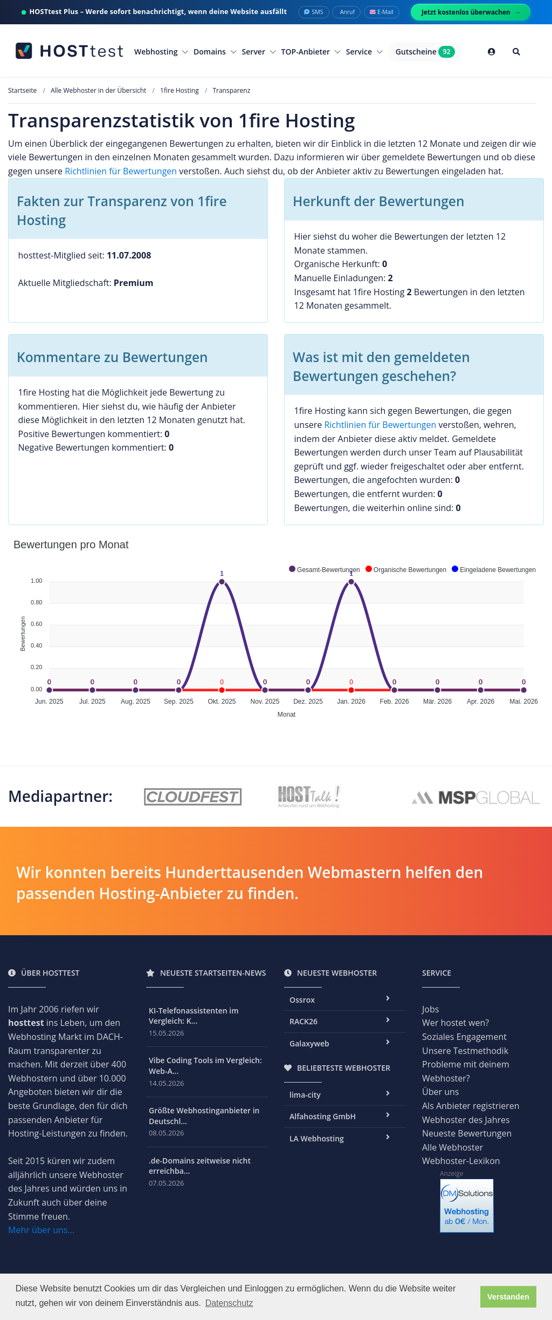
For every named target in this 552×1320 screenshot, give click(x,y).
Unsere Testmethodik (465, 1051)
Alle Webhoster (452, 1147)
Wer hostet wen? (455, 1023)
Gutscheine (425, 52)
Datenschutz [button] (229, 1303)
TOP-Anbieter (311, 51)
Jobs (430, 1009)
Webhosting (161, 51)
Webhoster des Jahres (466, 1120)
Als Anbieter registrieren (471, 1106)
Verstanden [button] (508, 1296)
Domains (215, 51)
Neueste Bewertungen (467, 1133)
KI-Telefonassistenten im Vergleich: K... (194, 1015)
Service (364, 51)
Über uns (440, 1092)
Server (259, 51)
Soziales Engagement (464, 1037)
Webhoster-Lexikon (461, 1161)
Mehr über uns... (41, 1230)
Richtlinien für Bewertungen (121, 171)
